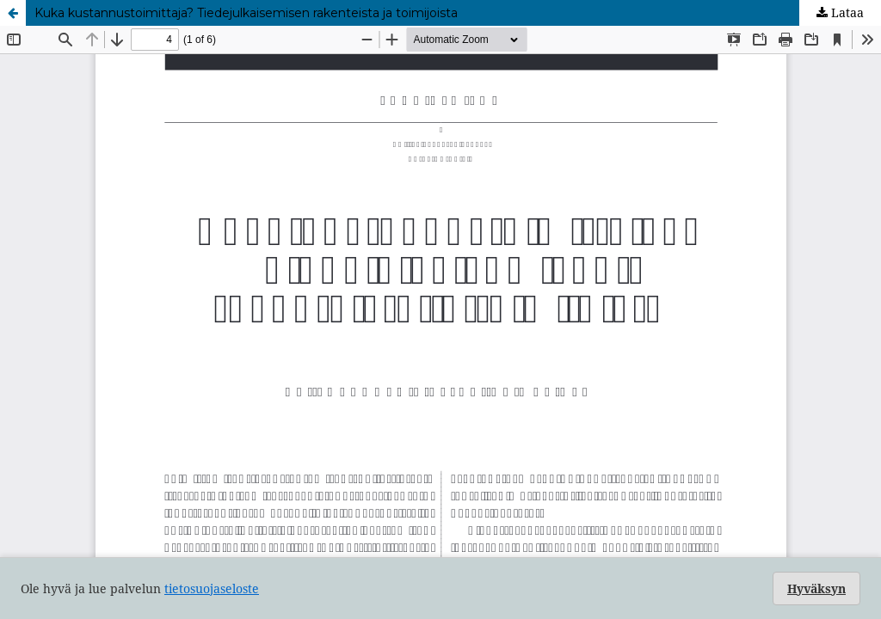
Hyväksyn (816, 588)
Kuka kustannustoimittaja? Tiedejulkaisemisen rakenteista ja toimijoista (246, 13)
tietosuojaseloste (211, 588)
